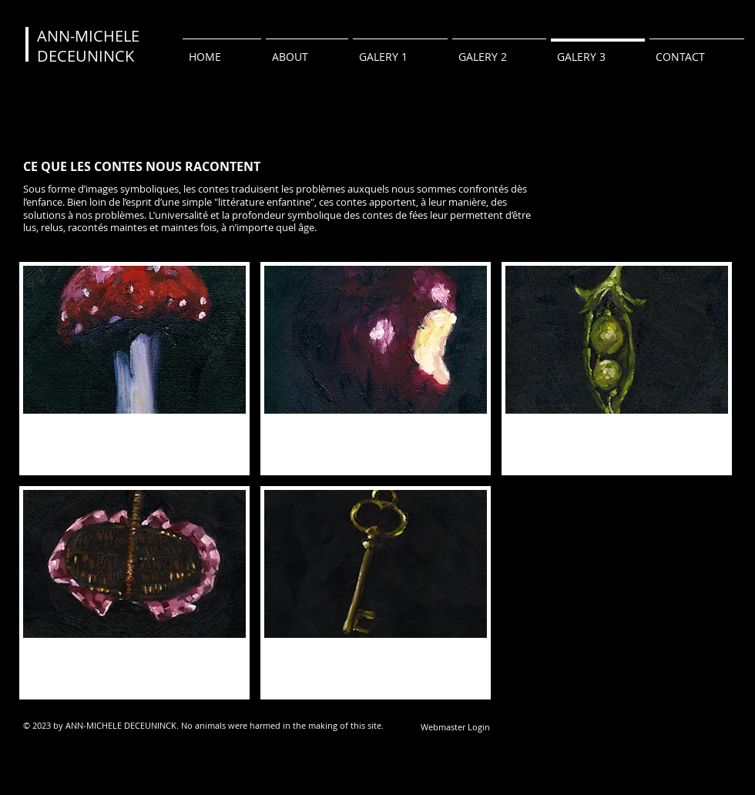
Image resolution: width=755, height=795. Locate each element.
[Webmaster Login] (455, 727)
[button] (134, 368)
